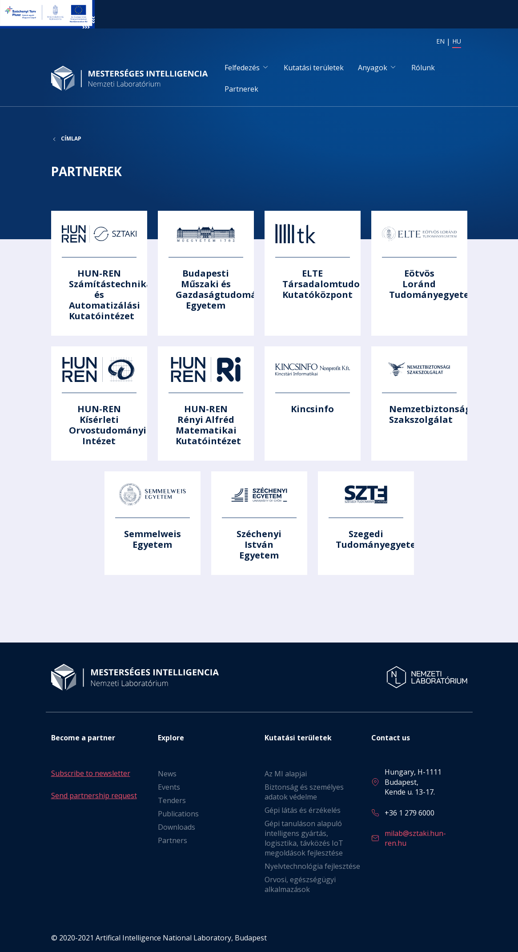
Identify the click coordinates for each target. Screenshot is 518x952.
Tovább (99, 273)
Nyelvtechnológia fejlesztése (312, 866)
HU (456, 41)
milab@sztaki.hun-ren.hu (415, 838)
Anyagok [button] (372, 67)
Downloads (176, 827)
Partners (172, 840)
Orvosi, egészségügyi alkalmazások (300, 884)
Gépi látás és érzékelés (303, 810)
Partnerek (241, 89)
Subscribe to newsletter (90, 773)
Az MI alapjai (286, 774)
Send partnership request (94, 795)
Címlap (71, 138)
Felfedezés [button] (242, 67)
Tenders (172, 800)
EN (440, 41)
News (167, 774)
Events (169, 787)
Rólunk (423, 67)
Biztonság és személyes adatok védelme (304, 792)
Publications (178, 814)
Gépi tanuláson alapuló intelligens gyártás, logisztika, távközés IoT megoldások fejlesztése (304, 838)
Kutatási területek (314, 67)
